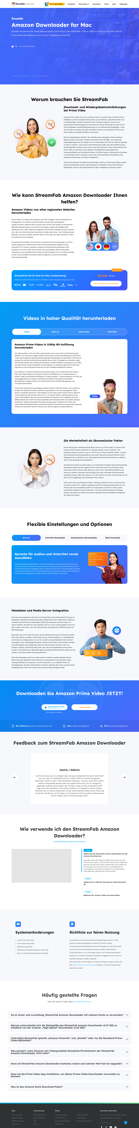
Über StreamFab (17, 1098)
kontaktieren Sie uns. (82, 984)
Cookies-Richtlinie (82, 1098)
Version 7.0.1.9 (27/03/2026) (20, 59)
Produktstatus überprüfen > (40, 59)
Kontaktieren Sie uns (40, 1098)
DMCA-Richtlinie (60, 1101)
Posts (106, 4)
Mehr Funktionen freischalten (106, 266)
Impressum (15, 1107)
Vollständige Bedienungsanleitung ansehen (69, 824)
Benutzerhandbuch (39, 1101)
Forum (35, 1107)
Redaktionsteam (17, 1101)
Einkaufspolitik (81, 1101)
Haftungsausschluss (61, 1098)
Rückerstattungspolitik (84, 1104)
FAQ (34, 1104)
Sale (114, 4)
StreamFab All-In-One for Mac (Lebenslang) (40, 258)
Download (96, 4)
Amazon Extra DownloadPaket (84, 948)
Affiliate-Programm (18, 1104)
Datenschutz (59, 1107)
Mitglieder (123, 4)
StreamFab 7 (84, 4)
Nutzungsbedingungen (62, 1104)
